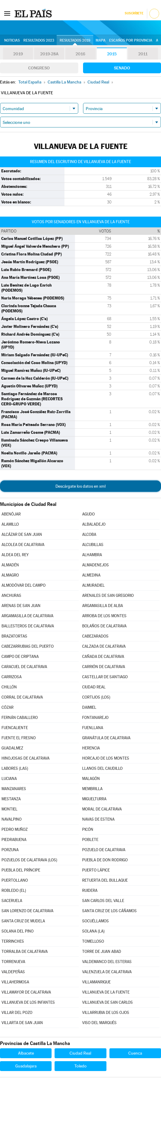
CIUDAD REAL (94, 687)
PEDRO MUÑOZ (14, 829)
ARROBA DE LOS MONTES (104, 616)
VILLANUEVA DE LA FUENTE (106, 992)
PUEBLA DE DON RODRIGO (105, 860)
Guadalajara (26, 1066)
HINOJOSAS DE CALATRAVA (25, 758)
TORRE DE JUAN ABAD (101, 951)
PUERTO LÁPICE (96, 870)
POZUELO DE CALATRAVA (103, 850)
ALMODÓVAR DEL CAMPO (23, 585)
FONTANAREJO (95, 717)
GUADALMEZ (12, 748)
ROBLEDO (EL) (13, 890)
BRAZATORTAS (14, 636)
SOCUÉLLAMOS (95, 921)
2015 (112, 53)
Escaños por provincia (130, 40)
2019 (18, 53)
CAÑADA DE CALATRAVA (103, 656)
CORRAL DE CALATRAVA (22, 697)
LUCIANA (9, 778)
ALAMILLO (10, 524)
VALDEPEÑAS (13, 972)
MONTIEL (9, 809)
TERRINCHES (12, 941)
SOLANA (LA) (93, 931)
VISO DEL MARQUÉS (99, 1022)
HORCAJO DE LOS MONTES (105, 758)
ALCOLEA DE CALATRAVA (22, 544)
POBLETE (90, 839)
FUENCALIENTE (14, 727)
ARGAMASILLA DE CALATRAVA (27, 616)
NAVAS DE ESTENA (98, 819)
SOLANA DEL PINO (17, 931)
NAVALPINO (11, 819)
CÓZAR (7, 707)
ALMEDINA (91, 575)
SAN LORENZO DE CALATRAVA (27, 911)
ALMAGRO (10, 575)
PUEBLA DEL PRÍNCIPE (20, 870)
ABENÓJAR (11, 514)
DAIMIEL (89, 707)
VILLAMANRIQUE (96, 982)
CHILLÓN (9, 687)
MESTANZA (11, 799)
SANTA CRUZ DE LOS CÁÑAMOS (109, 911)
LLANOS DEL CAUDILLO (102, 768)
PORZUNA (10, 850)
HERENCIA (91, 748)
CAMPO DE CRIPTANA (20, 656)
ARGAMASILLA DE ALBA (102, 605)
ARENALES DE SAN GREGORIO (108, 595)
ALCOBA (89, 534)
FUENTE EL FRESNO (18, 738)
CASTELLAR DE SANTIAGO (105, 677)
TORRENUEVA (13, 961)
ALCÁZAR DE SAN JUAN (21, 534)
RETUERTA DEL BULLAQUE (105, 880)
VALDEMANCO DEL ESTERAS (107, 961)
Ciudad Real (80, 1053)
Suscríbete (134, 13)
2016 (80, 53)
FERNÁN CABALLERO (19, 717)
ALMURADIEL (93, 585)
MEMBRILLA (92, 789)
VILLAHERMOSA (15, 982)
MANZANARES (13, 789)
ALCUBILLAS (92, 544)
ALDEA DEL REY (15, 555)
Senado (122, 68)
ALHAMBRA (92, 555)
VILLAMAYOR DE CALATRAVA (26, 992)
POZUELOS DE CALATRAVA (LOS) (29, 860)
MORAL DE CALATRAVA (102, 809)
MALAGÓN (91, 778)
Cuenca (135, 1053)
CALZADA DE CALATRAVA (104, 646)
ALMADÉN (10, 565)
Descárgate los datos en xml (80, 486)
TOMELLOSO (93, 941)
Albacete (26, 1053)
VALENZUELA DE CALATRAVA (107, 972)
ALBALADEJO (94, 524)
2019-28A (49, 53)
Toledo (80, 1066)
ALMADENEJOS (95, 565)
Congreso (39, 68)
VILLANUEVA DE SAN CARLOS (107, 1002)
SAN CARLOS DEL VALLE (103, 900)
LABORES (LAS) (14, 768)
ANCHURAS (11, 595)
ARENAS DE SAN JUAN (20, 605)
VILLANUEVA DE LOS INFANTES (28, 1002)
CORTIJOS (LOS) (96, 697)
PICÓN (87, 829)
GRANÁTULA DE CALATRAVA (106, 738)
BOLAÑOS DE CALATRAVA (104, 626)
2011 (143, 53)
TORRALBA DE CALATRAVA (24, 951)
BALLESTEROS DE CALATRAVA (27, 626)
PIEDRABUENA (13, 839)
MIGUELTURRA (94, 799)
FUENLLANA (92, 727)
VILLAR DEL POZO (16, 1012)
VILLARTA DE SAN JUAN (22, 1022)
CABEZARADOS (95, 636)
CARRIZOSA (11, 677)
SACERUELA (11, 900)
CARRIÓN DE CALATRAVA (103, 666)
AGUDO (88, 514)
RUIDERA (89, 890)
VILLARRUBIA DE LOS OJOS (105, 1012)
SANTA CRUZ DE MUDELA (23, 921)
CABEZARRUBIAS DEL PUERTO (27, 646)
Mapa (101, 40)
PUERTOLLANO (14, 880)
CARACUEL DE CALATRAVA (24, 666)
